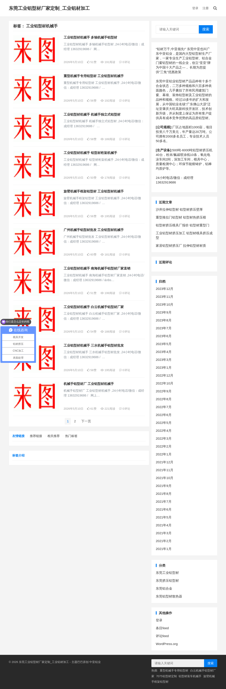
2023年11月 (164, 296)
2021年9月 (164, 486)
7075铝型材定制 (166, 676)
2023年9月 (164, 312)
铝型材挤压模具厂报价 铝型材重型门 (182, 225)
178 (107, 177)
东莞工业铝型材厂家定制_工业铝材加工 (49, 8)
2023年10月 (164, 304)
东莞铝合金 (164, 588)
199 (107, 293)
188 (107, 331)
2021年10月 (164, 478)
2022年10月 (164, 383)
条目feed (162, 628)
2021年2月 (164, 541)
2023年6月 (164, 336)
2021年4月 (164, 525)
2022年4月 (164, 430)
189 (107, 139)
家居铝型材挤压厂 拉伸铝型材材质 (181, 245)
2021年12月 (164, 462)
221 (107, 408)
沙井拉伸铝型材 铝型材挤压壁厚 (179, 209)
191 (107, 62)
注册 (206, 8)
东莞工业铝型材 (167, 572)
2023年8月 (164, 320)
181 (107, 254)
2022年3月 (164, 438)
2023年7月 (164, 328)
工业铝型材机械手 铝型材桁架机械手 (90, 153)
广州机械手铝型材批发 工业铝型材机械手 (94, 230)
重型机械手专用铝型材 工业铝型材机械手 (94, 76)
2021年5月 (164, 517)
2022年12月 (164, 375)
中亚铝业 (95, 662)
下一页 (86, 421)
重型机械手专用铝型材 (174, 670)
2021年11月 (164, 470)
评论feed (162, 636)
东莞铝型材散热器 (169, 596)
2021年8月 (164, 493)
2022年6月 (164, 415)
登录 (195, 8)
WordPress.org (167, 644)
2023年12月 (164, 289)
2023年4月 (164, 352)
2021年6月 (164, 509)
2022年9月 (164, 391)
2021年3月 (164, 533)
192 (107, 100)
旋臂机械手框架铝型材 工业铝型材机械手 (94, 191)
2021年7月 (164, 501)
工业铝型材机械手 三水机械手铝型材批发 (94, 345)
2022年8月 (164, 399)
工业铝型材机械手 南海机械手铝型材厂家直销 (97, 268)
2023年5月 (164, 344)
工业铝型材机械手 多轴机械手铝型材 (90, 37)
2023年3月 (164, 359)
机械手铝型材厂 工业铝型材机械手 (89, 384)
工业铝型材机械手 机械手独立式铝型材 (92, 114)
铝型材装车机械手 (190, 676)
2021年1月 (164, 549)
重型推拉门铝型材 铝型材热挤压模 (181, 217)
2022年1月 (164, 454)
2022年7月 (164, 407)
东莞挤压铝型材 (167, 580)
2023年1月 (164, 367)
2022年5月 (164, 423)
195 (107, 216)
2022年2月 (164, 446)
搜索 (205, 29)
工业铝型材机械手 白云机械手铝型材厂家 (94, 307)
